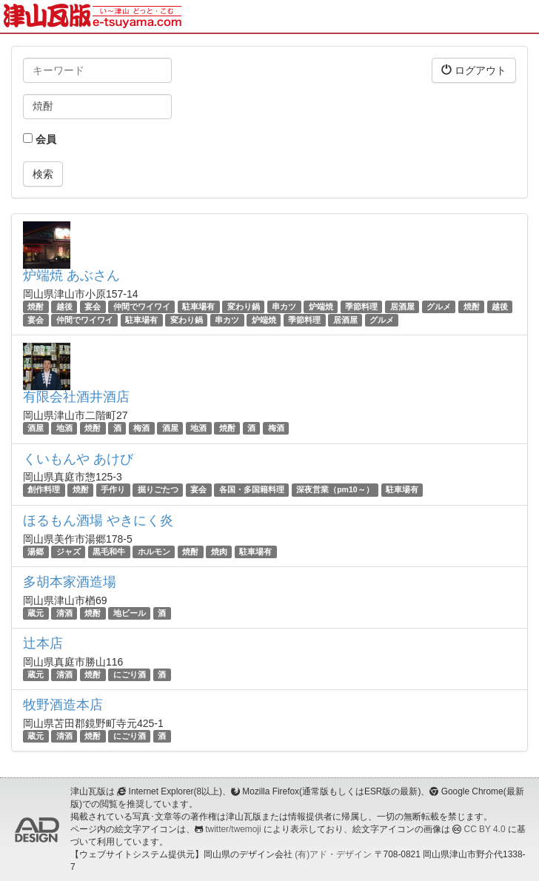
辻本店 (43, 643)
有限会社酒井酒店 (76, 396)
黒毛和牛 (109, 551)
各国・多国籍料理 (251, 490)
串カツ (284, 306)
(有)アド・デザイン (333, 854)
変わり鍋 (243, 306)
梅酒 (141, 427)
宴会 (92, 306)
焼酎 (35, 306)
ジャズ (68, 551)
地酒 (64, 427)
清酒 (64, 613)
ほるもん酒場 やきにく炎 (98, 520)
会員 (39, 139)
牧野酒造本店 (63, 704)
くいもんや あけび (78, 459)
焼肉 (219, 551)
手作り (113, 490)
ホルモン (154, 551)
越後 (64, 306)
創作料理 (43, 490)
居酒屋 (402, 306)
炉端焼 (321, 306)
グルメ (438, 306)
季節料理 (361, 306)
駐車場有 (198, 306)
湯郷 (35, 551)
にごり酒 (129, 674)
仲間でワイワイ (141, 306)
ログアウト (473, 70)
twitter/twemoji (233, 829)
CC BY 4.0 (485, 829)
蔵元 (35, 613)
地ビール (129, 613)
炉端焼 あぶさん (71, 275)
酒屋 (35, 427)
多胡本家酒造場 (69, 582)
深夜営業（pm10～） (334, 490)
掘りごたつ (158, 490)
